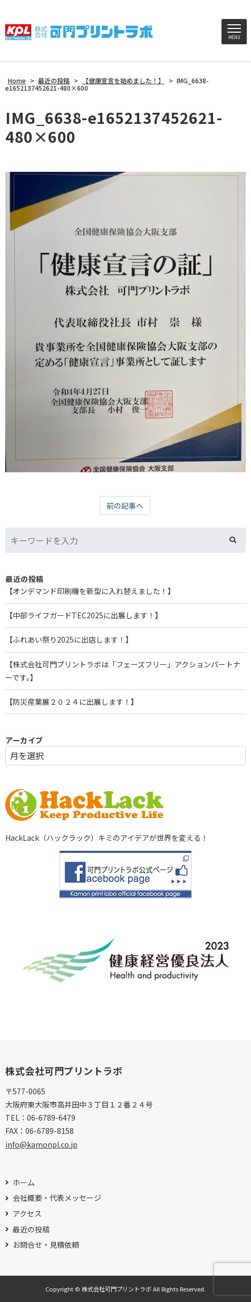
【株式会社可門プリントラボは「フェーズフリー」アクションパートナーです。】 (122, 671)
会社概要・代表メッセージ (57, 1198)
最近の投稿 (31, 1230)
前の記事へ (125, 505)
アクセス (27, 1214)
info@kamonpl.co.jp (41, 1144)
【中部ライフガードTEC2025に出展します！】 (83, 615)
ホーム (24, 1183)
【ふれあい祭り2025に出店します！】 (69, 639)
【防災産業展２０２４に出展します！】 (71, 701)
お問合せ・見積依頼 (46, 1245)
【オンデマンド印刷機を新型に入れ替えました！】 (90, 591)
